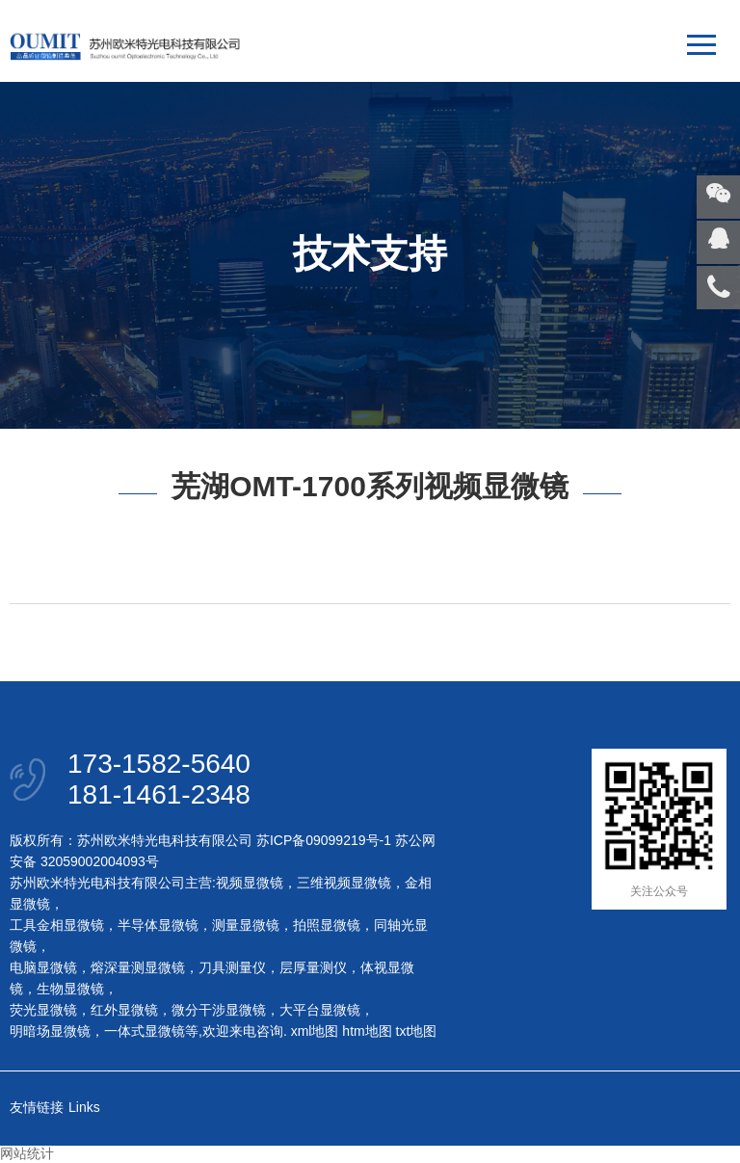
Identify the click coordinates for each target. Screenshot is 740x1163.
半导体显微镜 (158, 925)
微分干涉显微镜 (219, 1010)
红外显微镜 (124, 1010)
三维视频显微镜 (344, 882)
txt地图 (416, 1031)
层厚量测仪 (313, 967)
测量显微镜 (245, 925)
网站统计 (27, 1153)
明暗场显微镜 (50, 1031)
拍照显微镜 (326, 925)
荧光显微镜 (43, 1010)
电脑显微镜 (43, 967)
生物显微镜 (70, 988)
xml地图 (315, 1031)
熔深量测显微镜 (138, 967)
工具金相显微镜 (57, 925)
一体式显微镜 (144, 1031)
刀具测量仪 (232, 967)
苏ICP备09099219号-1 (323, 840)
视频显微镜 (249, 882)
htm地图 (366, 1031)
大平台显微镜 (319, 1010)
